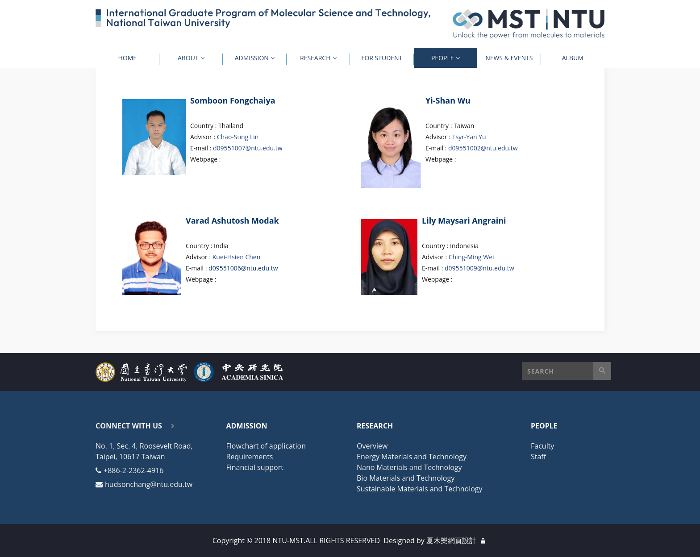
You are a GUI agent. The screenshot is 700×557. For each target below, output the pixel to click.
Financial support (254, 467)
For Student (381, 58)
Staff (538, 456)
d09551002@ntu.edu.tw (483, 148)
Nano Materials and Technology (409, 467)
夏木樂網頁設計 (451, 540)
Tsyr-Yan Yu (469, 137)
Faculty (542, 446)
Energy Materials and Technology (412, 456)
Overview (372, 446)
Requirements (249, 456)
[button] (566, 371)
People (442, 58)
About (188, 58)
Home (127, 58)
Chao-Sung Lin (238, 137)
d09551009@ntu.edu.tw (479, 268)
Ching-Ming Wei (471, 257)
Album (572, 58)
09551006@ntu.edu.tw (245, 268)
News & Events (509, 58)
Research (315, 58)
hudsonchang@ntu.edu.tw (148, 484)
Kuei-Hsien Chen (236, 257)
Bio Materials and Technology (405, 478)
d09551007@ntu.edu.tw (248, 148)
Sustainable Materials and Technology (420, 489)
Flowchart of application (266, 446)
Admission (252, 58)
